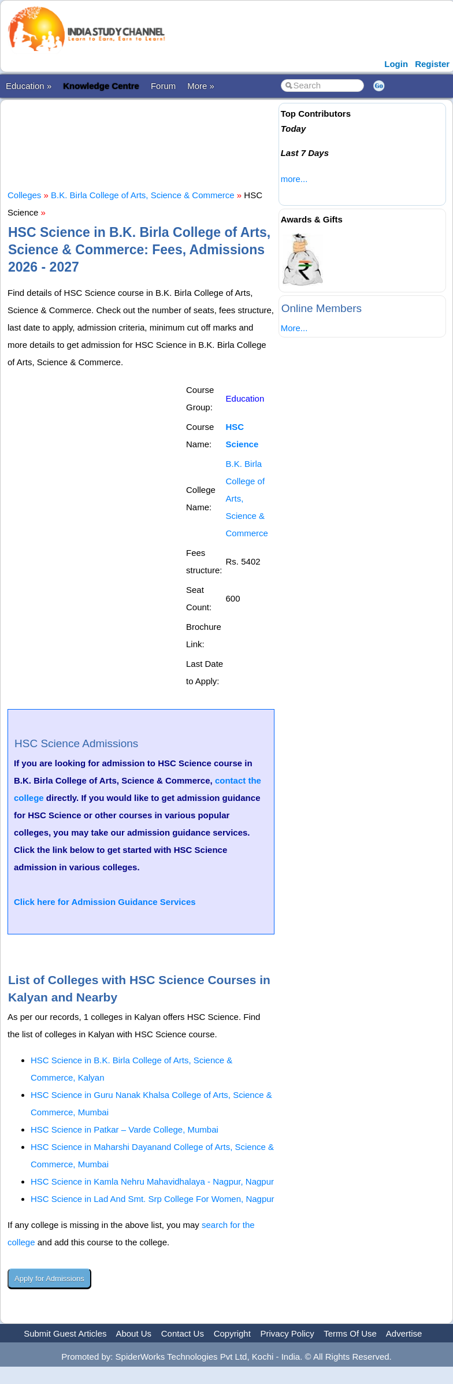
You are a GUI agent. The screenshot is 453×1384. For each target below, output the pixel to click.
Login (396, 64)
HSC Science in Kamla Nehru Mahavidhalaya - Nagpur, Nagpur (152, 1181)
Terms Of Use (350, 1333)
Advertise (404, 1333)
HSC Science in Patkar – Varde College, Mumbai (124, 1129)
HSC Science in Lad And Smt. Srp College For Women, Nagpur (152, 1199)
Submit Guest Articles (65, 1333)
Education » (28, 86)
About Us (133, 1333)
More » (200, 86)
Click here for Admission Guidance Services (105, 902)
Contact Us (182, 1333)
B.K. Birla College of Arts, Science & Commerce (143, 195)
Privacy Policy (287, 1333)
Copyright (232, 1333)
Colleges (24, 195)
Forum (163, 86)
